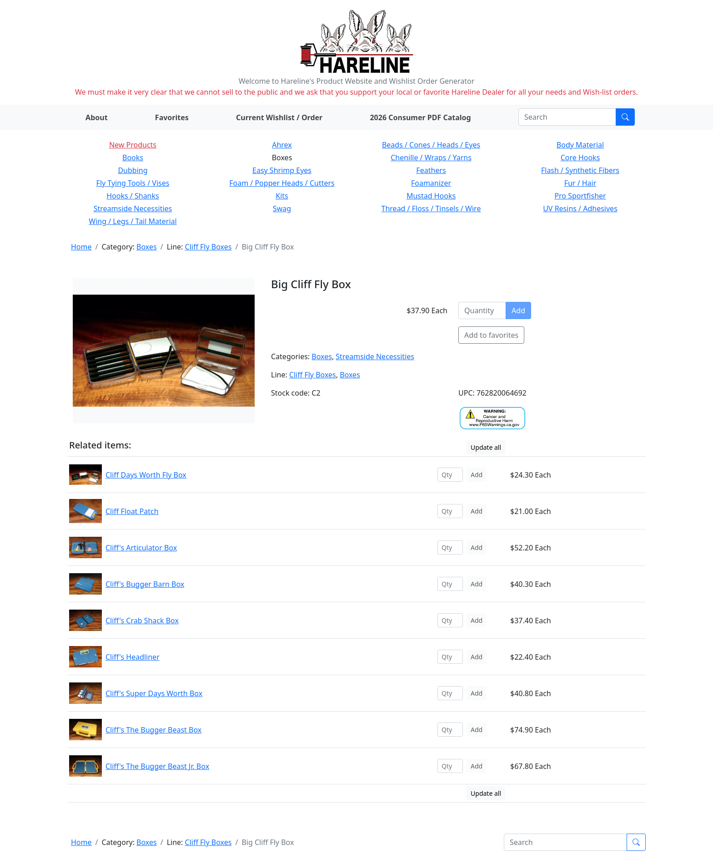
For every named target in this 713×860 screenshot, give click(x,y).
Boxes (146, 247)
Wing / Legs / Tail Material (132, 221)
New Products (132, 145)
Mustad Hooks (431, 196)
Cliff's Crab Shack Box (142, 621)
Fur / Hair (580, 183)
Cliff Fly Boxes (208, 247)
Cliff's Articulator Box (141, 548)
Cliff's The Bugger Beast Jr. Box (157, 766)
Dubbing (132, 170)
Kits (282, 196)
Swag (282, 209)
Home (81, 247)
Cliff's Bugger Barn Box (144, 584)
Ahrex (282, 145)
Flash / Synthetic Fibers (580, 170)
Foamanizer (431, 183)
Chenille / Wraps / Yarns (431, 158)
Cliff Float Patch (132, 511)
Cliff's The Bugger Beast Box (153, 730)
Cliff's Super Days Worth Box (153, 693)
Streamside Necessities (133, 209)
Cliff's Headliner (132, 657)
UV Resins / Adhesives (580, 209)
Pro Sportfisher (580, 196)
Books (132, 158)
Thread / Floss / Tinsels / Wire (431, 209)
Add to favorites (491, 335)
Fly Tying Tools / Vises (133, 183)
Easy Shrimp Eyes (281, 170)
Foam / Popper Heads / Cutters (282, 183)
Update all (486, 447)
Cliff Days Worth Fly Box (145, 475)
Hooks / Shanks (132, 196)
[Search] (567, 117)
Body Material (580, 145)
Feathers (431, 170)
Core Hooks (580, 158)
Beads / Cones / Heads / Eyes (431, 145)
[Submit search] (625, 117)
